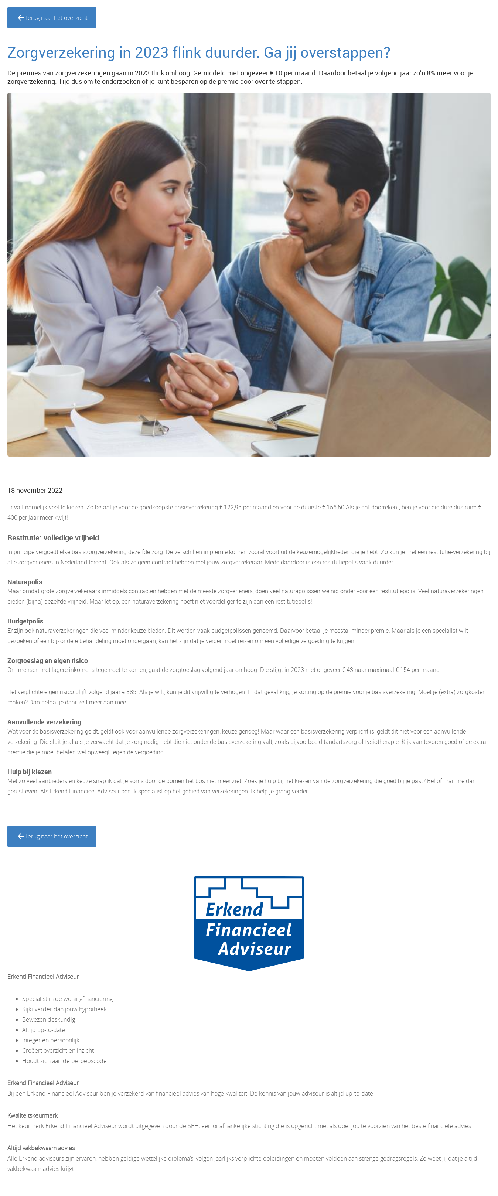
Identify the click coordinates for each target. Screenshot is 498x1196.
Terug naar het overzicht (52, 17)
